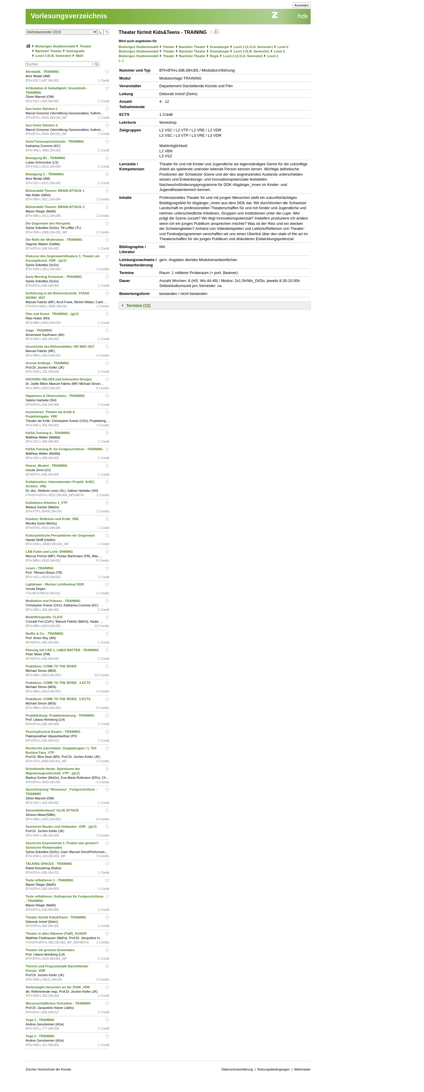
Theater (85, 46)
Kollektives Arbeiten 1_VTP (47, 502)
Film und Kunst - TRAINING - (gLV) (53, 314)
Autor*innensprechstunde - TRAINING (55, 141)
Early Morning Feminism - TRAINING (54, 276)
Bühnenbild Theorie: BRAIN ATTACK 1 (55, 190)
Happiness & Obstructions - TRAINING (56, 395)
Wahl (79, 55)
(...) (121, 60)
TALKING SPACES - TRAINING (49, 863)
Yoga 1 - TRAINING (40, 1020)
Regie (214, 56)
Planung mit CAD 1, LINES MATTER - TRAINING (63, 650)
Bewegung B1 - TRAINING (46, 158)
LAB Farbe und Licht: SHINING (50, 551)
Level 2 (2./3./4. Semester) (253, 47)
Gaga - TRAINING (39, 330)
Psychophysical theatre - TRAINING (53, 731)
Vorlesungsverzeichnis (69, 16)
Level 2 (282, 47)
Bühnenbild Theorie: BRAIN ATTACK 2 (55, 207)
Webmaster (302, 1069)
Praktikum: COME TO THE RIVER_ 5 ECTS (59, 699)
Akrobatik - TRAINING (43, 71)
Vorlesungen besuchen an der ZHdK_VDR (58, 987)
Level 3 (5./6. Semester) (53, 55)
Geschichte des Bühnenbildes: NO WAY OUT (60, 346)
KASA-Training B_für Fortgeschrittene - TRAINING (65, 449)
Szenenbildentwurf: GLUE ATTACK (53, 810)
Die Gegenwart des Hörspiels (48, 223)
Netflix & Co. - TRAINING (45, 633)
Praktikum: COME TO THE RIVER (51, 666)
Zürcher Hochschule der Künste (48, 1069)
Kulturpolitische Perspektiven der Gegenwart (61, 535)
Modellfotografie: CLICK (45, 617)
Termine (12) (138, 305)
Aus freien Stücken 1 (42, 108)
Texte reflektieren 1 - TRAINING (50, 880)
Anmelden (301, 5)
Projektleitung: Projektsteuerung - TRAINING (60, 715)
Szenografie (75, 51)
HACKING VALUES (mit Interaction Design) (59, 379)
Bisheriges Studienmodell (55, 46)
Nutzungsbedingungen (273, 1069)
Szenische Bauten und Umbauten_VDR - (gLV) (61, 826)
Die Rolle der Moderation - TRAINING (54, 239)
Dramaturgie (219, 47)
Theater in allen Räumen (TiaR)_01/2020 (56, 933)
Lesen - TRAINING (40, 568)
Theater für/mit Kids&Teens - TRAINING (56, 917)
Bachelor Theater (48, 51)
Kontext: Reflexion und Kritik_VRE (53, 519)
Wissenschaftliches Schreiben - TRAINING (59, 1003)
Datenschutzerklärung (237, 1069)
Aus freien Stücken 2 (42, 125)
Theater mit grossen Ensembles (50, 950)
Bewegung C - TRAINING (45, 174)
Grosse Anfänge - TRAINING (48, 363)
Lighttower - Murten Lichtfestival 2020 (55, 584)
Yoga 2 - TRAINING (40, 1036)
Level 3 (279, 51)
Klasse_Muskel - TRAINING (47, 465)
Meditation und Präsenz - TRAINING (53, 601)
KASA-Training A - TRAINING (48, 433)
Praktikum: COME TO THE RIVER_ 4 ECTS (59, 682)
